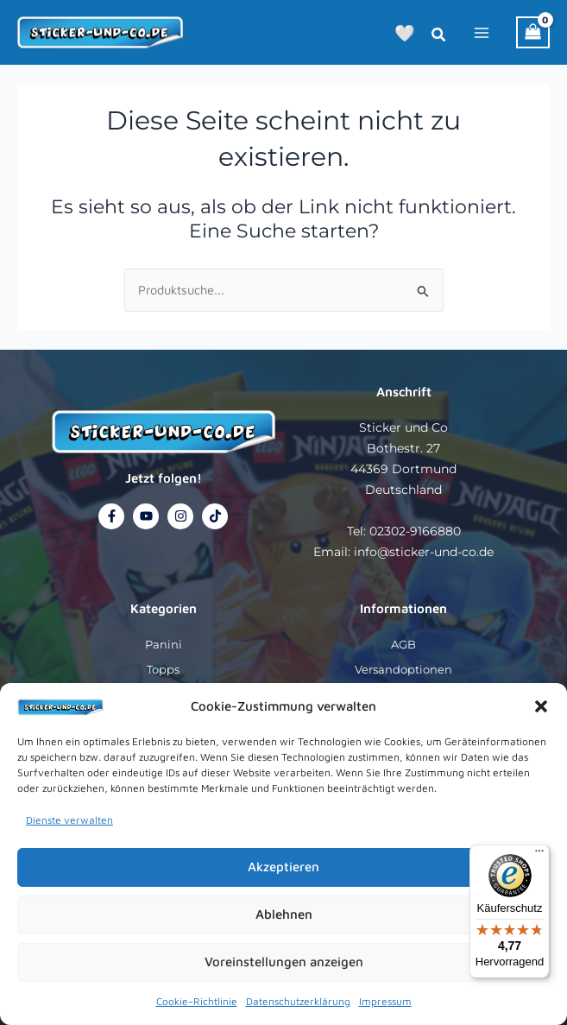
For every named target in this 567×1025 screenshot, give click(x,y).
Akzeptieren (283, 866)
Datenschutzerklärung (298, 1001)
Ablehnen (283, 914)
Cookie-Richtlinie (196, 1001)
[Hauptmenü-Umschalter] (481, 32)
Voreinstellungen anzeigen (284, 961)
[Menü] (539, 855)
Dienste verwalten (69, 819)
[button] (541, 706)
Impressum (385, 1001)
